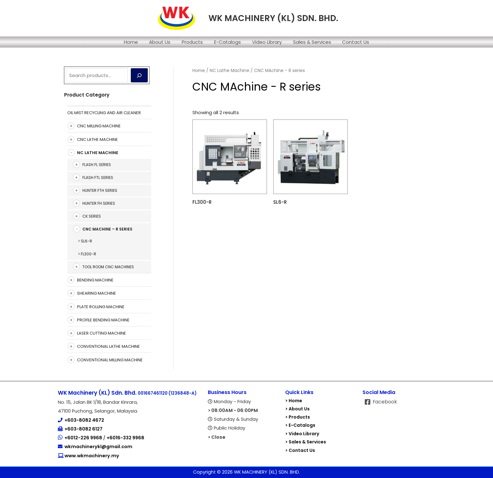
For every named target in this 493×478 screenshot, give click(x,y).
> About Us (297, 409)
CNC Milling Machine (99, 126)
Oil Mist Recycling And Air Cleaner (104, 113)
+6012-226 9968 (83, 438)
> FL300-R (87, 254)
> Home (293, 400)
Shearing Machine (96, 293)
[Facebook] (381, 402)
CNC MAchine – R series (107, 229)
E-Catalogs (227, 42)
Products (194, 42)
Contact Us (350, 42)
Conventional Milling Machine (110, 360)
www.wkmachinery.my (91, 456)
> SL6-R (85, 241)
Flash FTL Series (97, 177)
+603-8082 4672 (84, 420)
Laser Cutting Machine (101, 333)
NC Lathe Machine (97, 153)
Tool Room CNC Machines (108, 267)
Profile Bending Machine (103, 320)
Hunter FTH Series (99, 190)
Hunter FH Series (98, 203)
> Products (297, 417)
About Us (163, 42)
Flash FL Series (96, 164)
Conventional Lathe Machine (108, 346)
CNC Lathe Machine (97, 139)
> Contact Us (300, 450)
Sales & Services (308, 42)
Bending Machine (95, 280)
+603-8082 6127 (83, 429)
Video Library (265, 42)
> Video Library (302, 433)
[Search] (139, 75)
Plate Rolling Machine (101, 307)
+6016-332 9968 (125, 438)
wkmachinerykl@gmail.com (98, 446)
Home (136, 42)
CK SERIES (91, 216)
